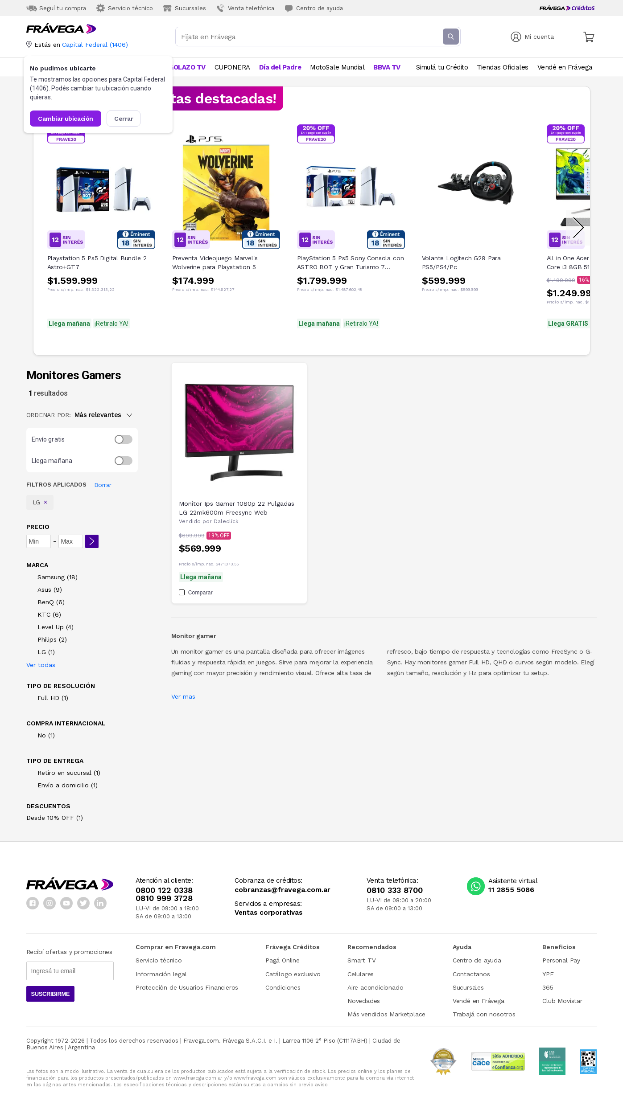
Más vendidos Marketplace (386, 1014)
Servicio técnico (159, 960)
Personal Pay (561, 960)
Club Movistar (562, 1000)
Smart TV (361, 960)
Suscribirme (50, 994)
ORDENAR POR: (48, 414)
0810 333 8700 (395, 890)
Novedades (363, 1000)
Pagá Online (282, 960)
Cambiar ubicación (65, 118)
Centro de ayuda (477, 960)
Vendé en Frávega (478, 1000)
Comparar (196, 592)
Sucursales (468, 987)
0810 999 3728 (164, 898)
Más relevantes (103, 415)
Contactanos (471, 974)
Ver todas (40, 664)
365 (547, 987)
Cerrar (123, 118)
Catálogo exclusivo (292, 974)
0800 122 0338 (164, 890)
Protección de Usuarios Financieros (187, 987)
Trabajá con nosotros (484, 1014)
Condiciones (283, 987)
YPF (547, 974)
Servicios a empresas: (268, 904)
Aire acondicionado (375, 987)
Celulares (360, 974)
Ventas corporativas (268, 912)
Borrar (102, 484)
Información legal (161, 974)
